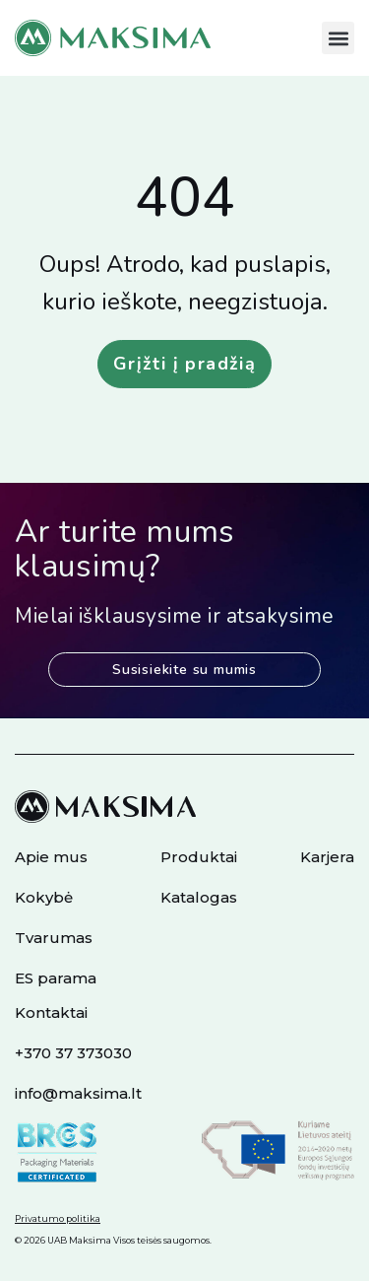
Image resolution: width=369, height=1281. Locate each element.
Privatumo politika (57, 1218)
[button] (338, 38)
